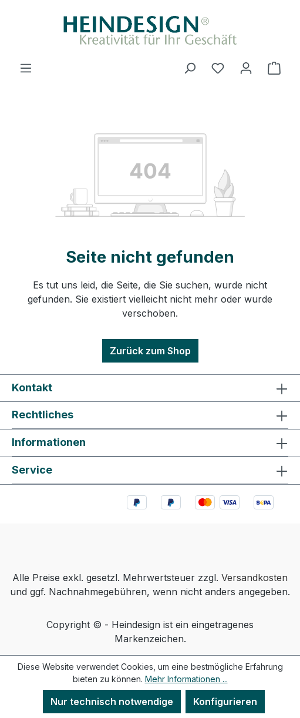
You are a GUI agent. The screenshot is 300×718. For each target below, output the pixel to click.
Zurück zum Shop (150, 351)
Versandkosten (254, 577)
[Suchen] (190, 67)
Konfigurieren (225, 701)
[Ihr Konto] (246, 67)
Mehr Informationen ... (186, 679)
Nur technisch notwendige (111, 701)
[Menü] (26, 67)
